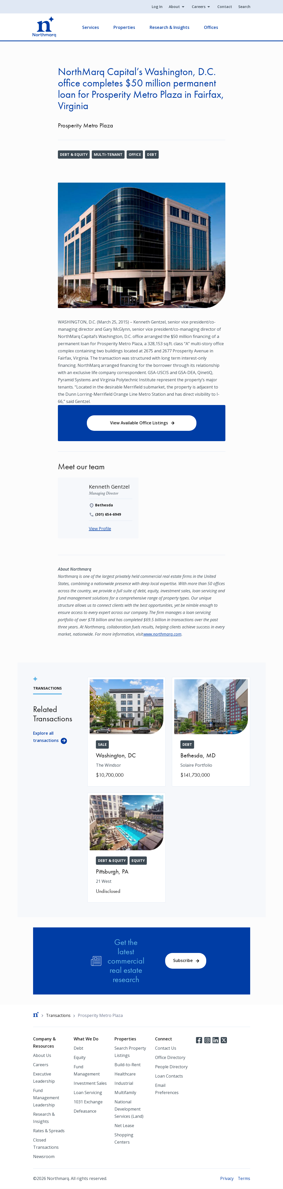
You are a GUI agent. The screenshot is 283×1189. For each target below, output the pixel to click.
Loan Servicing (88, 1093)
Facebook (199, 1040)
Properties (125, 27)
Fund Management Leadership (46, 1098)
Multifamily (125, 1093)
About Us (42, 1056)
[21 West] (126, 848)
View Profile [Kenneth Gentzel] (100, 529)
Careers (198, 6)
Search (244, 6)
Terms (244, 1179)
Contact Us (165, 1049)
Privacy (226, 1179)
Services (91, 27)
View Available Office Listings (139, 423)
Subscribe (183, 961)
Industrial (123, 1084)
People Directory (171, 1067)
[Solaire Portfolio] (211, 732)
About (174, 6)
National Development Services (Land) (128, 1109)
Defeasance (85, 1111)
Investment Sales (90, 1084)
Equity (80, 1058)
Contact (224, 6)
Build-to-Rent (127, 1065)
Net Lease (124, 1126)
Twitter (224, 1040)
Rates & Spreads (49, 1131)
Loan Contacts (169, 1076)
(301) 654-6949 (108, 514)
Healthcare (125, 1074)
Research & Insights (170, 27)
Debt (152, 154)
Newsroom (44, 1157)
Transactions (59, 1016)
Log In (156, 6)
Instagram (207, 1040)
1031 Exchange (88, 1102)
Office (135, 154)
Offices (211, 27)
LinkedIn (215, 1040)
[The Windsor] (126, 732)
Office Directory (170, 1058)
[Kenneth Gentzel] (109, 487)
